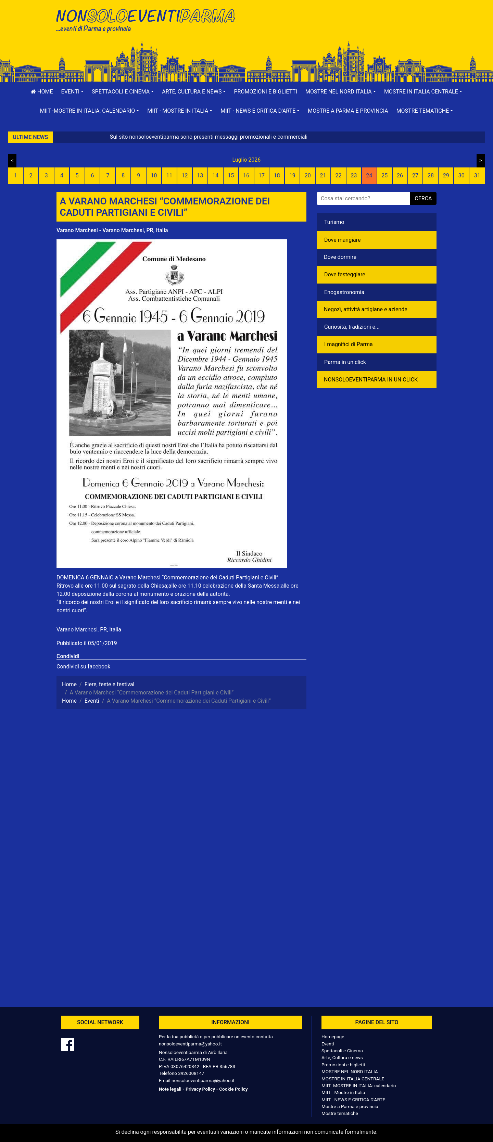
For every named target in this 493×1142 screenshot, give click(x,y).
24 (369, 175)
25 (384, 175)
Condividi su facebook (83, 666)
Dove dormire (340, 257)
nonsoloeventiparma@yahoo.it (190, 1043)
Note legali (170, 1089)
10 (154, 175)
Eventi (327, 1043)
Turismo (334, 222)
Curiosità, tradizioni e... (352, 327)
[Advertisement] (344, 28)
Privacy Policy (200, 1089)
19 (292, 175)
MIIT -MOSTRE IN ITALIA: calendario (358, 1085)
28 (431, 175)
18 (277, 175)
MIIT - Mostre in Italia (343, 1092)
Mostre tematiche (339, 1113)
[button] (72, 91)
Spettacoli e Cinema (342, 1050)
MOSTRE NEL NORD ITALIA (349, 1071)
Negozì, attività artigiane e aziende (365, 309)
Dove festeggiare (344, 274)
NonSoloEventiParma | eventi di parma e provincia (148, 19)
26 (400, 175)
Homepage (332, 1036)
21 (323, 175)
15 (231, 175)
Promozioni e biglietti (265, 91)
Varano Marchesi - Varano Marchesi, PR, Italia (112, 230)
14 (215, 175)
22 (338, 175)
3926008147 (191, 1073)
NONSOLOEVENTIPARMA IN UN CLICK (371, 379)
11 (169, 175)
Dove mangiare (342, 240)
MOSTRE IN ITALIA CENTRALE (352, 1078)
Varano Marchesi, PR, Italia (88, 629)
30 (461, 175)
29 (446, 175)
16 (246, 175)
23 (354, 175)
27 (415, 175)
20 (308, 175)
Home (42, 91)
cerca (423, 198)
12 (184, 175)
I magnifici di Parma (348, 344)
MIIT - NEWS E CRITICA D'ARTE (353, 1099)
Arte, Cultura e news (342, 1057)
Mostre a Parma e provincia (348, 111)
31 (477, 175)
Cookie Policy (233, 1089)
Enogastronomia (344, 292)
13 (200, 175)
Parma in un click (345, 362)
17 (261, 175)
